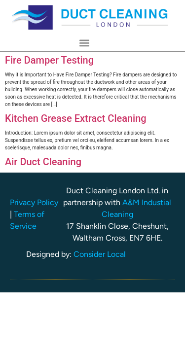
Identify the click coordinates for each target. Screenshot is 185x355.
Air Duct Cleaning (43, 162)
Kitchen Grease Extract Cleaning (76, 118)
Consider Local (100, 254)
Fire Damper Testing (49, 60)
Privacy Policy (34, 202)
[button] (84, 43)
